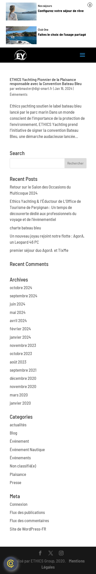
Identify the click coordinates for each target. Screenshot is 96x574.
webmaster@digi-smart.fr (33, 88)
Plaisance (18, 474)
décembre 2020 (23, 378)
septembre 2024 (23, 295)
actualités (18, 424)
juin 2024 (17, 303)
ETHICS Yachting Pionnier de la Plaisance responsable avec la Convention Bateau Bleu (46, 81)
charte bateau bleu (25, 227)
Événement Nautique (27, 449)
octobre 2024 (21, 287)
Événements (18, 94)
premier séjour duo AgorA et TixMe (39, 250)
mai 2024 (18, 312)
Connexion (18, 504)
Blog (13, 432)
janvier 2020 (20, 402)
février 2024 (20, 328)
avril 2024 (18, 320)
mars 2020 (19, 394)
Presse (15, 482)
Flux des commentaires (29, 520)
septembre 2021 (23, 369)
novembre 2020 (23, 386)
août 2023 (18, 361)
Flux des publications (27, 512)
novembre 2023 (23, 345)
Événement (19, 440)
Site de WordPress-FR (28, 528)
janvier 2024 (20, 336)
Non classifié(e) (23, 465)
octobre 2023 (21, 353)
